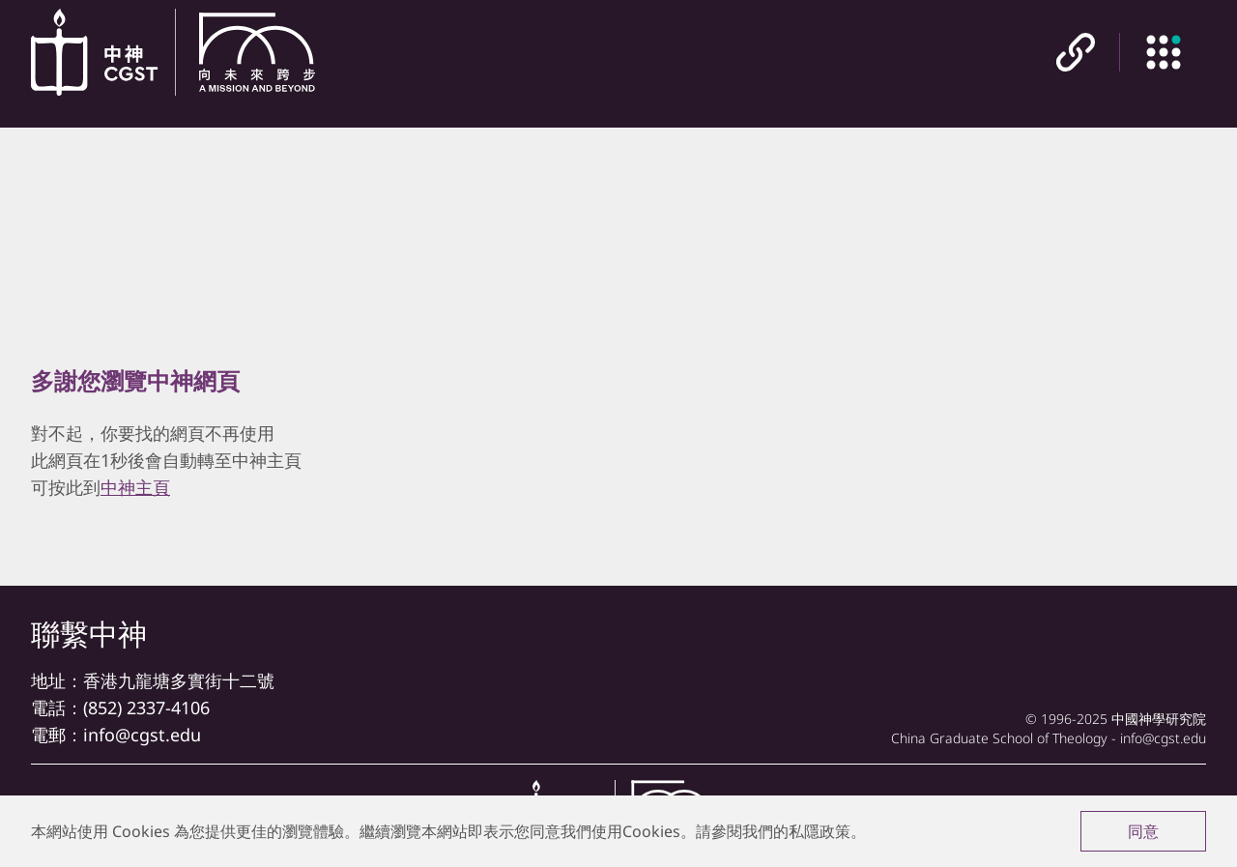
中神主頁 (135, 487)
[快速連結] (1075, 53)
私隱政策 (819, 831)
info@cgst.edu (142, 734)
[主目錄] (1162, 53)
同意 (1143, 831)
